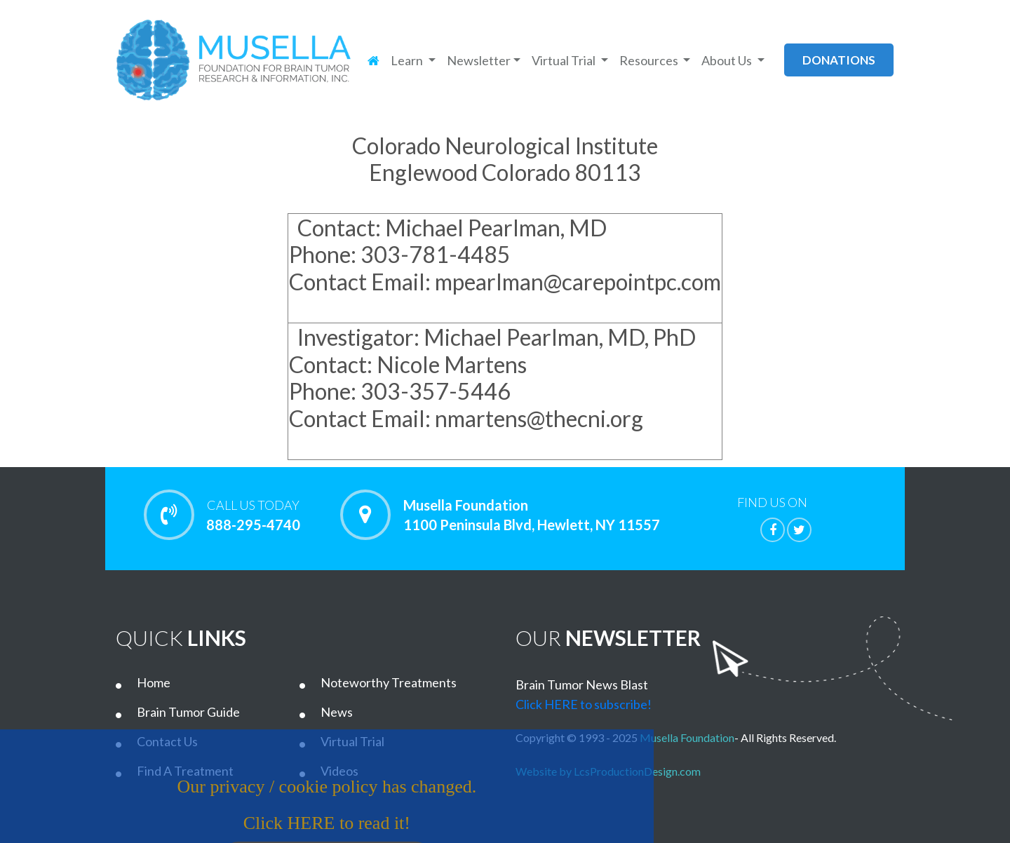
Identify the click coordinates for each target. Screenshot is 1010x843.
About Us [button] (727, 60)
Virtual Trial (352, 741)
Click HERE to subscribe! (584, 704)
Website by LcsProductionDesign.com (611, 771)
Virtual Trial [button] (565, 60)
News (337, 712)
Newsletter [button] (479, 60)
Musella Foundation (687, 737)
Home (153, 682)
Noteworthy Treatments (389, 682)
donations (838, 60)
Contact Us (167, 741)
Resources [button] (649, 60)
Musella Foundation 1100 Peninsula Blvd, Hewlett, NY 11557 (531, 514)
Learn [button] (408, 60)
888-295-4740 (253, 514)
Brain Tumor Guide (188, 712)
